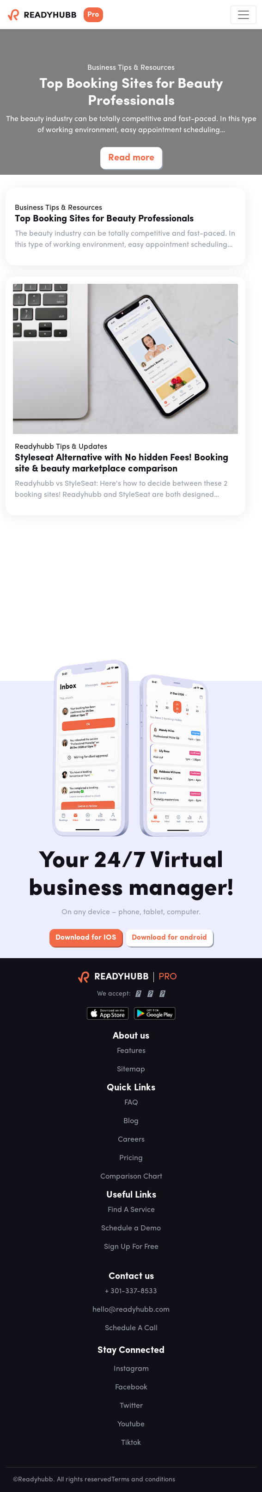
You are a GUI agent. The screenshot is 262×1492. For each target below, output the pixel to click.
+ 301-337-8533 (131, 1291)
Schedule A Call (131, 1328)
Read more (131, 158)
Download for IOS (85, 938)
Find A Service (131, 1210)
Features (131, 1051)
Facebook (131, 1387)
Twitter (131, 1406)
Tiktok (131, 1443)
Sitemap (131, 1069)
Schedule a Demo (131, 1228)
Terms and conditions (143, 1479)
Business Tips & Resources (131, 68)
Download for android (169, 938)
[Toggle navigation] (243, 15)
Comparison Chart (131, 1176)
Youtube (131, 1424)
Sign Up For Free (131, 1247)
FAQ (131, 1103)
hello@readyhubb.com (131, 1310)
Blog (131, 1121)
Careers (131, 1139)
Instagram (131, 1369)
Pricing (131, 1158)
